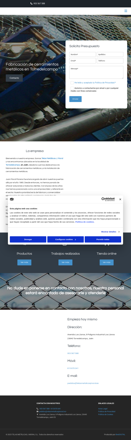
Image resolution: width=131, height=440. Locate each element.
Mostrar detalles (108, 232)
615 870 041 (73, 368)
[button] (87, 11)
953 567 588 (39, 3)
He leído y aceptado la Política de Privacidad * (95, 82)
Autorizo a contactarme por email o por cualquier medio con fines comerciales (94, 89)
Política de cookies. (84, 222)
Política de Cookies (105, 414)
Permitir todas (102, 239)
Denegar (28, 239)
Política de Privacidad (106, 411)
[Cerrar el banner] (120, 199)
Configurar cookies (65, 239)
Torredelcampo (13, 165)
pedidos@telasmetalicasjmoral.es (83, 383)
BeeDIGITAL (120, 434)
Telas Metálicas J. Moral (52, 158)
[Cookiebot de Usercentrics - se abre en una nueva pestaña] (103, 199)
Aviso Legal (102, 409)
